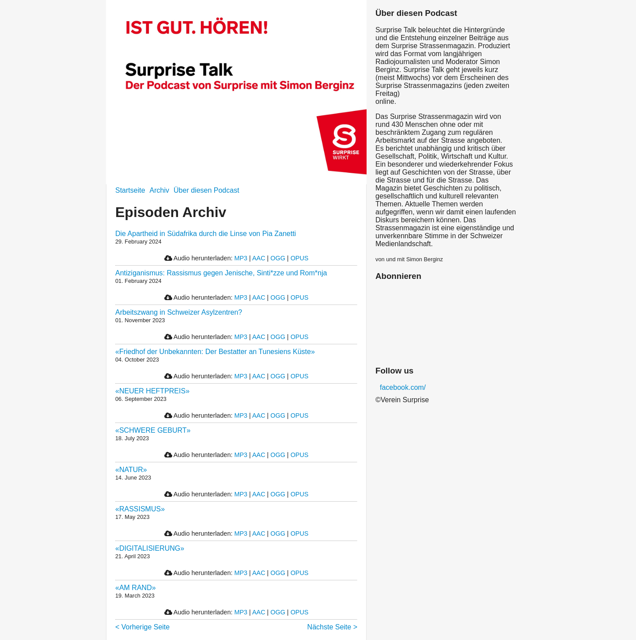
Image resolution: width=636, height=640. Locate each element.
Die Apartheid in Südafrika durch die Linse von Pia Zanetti (205, 233)
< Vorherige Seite (142, 627)
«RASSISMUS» (140, 509)
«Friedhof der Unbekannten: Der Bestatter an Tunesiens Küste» (215, 351)
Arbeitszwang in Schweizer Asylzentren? (178, 312)
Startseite (130, 190)
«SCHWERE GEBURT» (152, 430)
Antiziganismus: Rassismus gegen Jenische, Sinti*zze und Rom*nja (221, 273)
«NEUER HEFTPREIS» (152, 391)
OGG (277, 258)
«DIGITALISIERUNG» (149, 548)
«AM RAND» (135, 587)
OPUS (300, 258)
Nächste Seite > (332, 627)
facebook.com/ (403, 387)
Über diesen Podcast (206, 190)
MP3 (240, 258)
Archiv (159, 190)
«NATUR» (131, 469)
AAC (258, 258)
